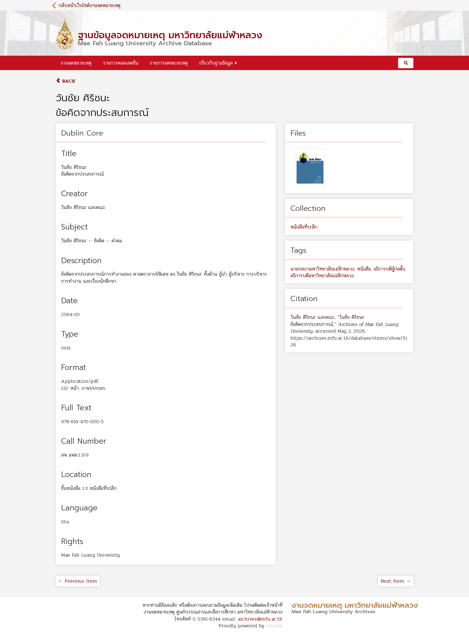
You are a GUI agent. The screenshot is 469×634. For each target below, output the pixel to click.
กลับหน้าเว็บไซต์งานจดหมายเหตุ (89, 5)
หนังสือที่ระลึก (303, 227)
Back (66, 80)
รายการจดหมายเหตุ (169, 63)
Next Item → (396, 581)
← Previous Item (77, 581)
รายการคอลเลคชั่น (120, 63)
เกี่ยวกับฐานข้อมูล (216, 63)
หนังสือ (364, 269)
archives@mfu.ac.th (260, 619)
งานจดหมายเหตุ (76, 63)
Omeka (274, 625)
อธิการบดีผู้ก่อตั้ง (389, 269)
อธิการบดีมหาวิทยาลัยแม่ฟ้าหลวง (322, 275)
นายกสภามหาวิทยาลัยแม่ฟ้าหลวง (322, 269)
